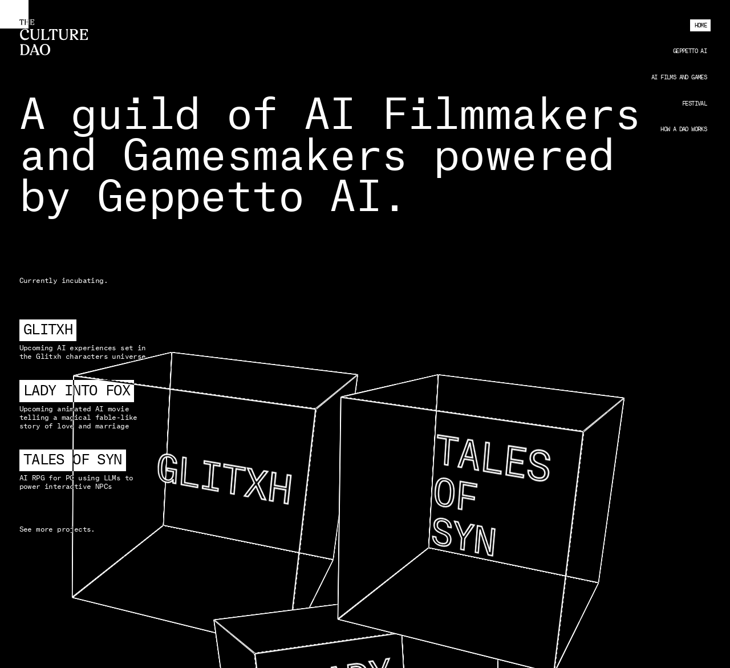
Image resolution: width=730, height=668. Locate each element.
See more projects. (57, 529)
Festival (694, 104)
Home (701, 26)
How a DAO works (683, 129)
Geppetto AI (690, 51)
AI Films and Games (679, 77)
